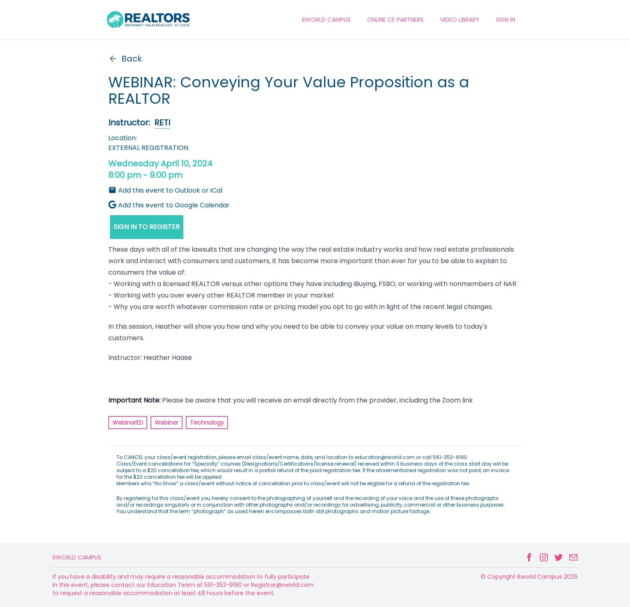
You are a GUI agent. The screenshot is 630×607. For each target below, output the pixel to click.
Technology (207, 422)
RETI (162, 122)
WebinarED (127, 422)
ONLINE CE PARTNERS (395, 20)
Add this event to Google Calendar (169, 205)
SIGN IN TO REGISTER (147, 227)
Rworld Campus (76, 557)
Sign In (505, 20)
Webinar (166, 422)
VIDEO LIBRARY (459, 20)
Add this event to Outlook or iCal (165, 190)
